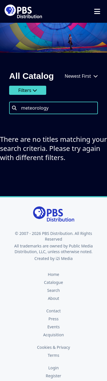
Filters (27, 90)
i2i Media (64, 258)
